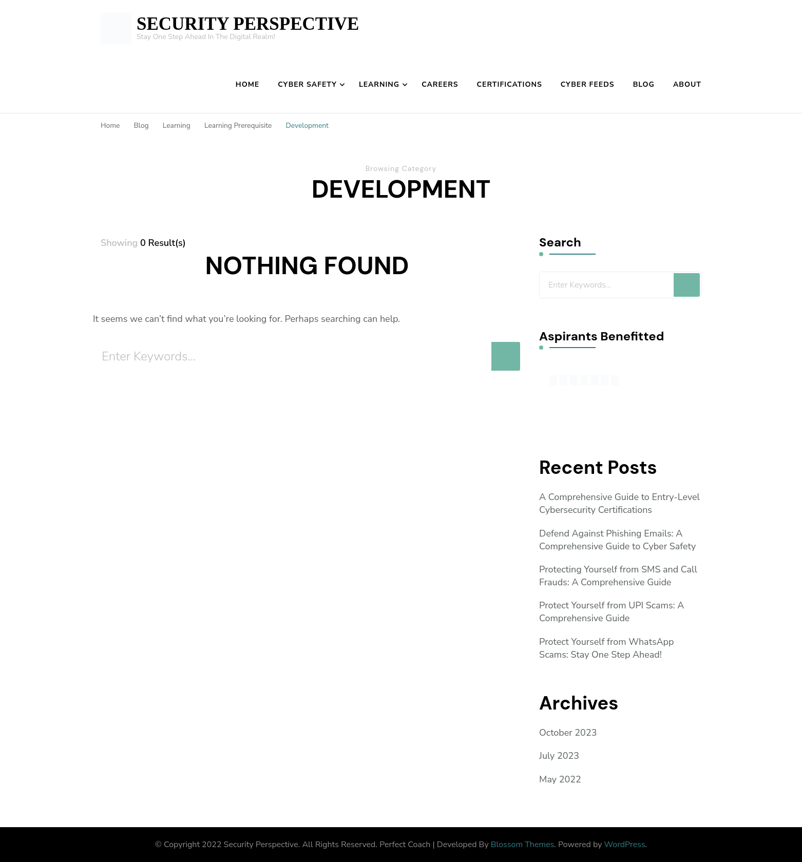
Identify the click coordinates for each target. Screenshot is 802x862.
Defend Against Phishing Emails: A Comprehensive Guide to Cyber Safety (617, 539)
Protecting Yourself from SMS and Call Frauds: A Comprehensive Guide (618, 575)
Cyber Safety (307, 84)
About (687, 84)
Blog (644, 84)
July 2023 (559, 756)
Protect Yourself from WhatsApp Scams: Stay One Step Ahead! (606, 648)
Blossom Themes (523, 844)
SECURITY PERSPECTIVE (248, 24)
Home (247, 84)
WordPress (624, 844)
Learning (379, 84)
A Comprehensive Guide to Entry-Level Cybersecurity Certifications (619, 503)
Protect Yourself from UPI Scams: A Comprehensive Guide (611, 611)
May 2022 (560, 779)
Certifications (509, 84)
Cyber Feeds (588, 84)
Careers (440, 84)
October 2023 (568, 732)
